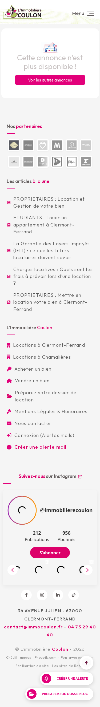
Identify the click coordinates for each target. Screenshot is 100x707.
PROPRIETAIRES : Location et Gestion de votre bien (46, 202)
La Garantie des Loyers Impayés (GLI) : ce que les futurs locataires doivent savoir (48, 251)
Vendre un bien (28, 381)
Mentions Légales (31, 411)
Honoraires (74, 411)
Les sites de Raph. (68, 665)
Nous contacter (29, 423)
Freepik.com (46, 657)
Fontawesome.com (77, 657)
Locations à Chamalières (39, 357)
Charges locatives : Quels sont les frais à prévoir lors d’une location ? (50, 276)
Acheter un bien (29, 369)
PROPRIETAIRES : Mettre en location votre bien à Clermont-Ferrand (47, 302)
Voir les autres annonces (50, 80)
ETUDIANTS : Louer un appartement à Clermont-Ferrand (41, 225)
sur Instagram (50, 476)
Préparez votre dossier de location (42, 395)
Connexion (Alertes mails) (40, 435)
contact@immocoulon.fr (33, 626)
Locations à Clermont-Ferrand (46, 345)
